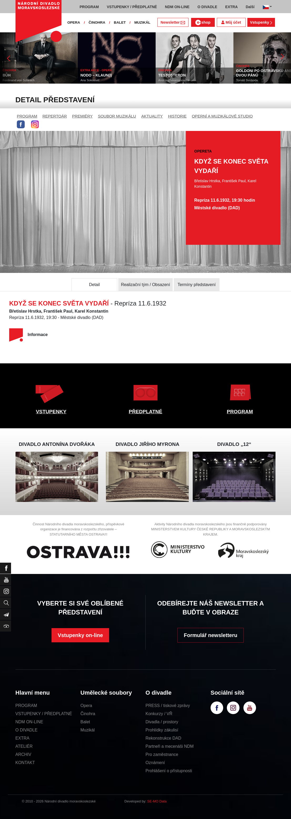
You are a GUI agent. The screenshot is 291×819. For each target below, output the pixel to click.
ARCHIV (23, 754)
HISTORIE (177, 116)
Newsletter (173, 22)
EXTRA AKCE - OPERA (96, 70)
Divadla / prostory (162, 722)
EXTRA (22, 738)
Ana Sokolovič (90, 80)
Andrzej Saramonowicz (173, 80)
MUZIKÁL (142, 22)
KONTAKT (25, 762)
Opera (86, 705)
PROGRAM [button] (89, 7)
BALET (120, 22)
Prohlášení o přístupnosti (169, 771)
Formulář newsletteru (210, 635)
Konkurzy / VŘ (159, 713)
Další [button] (250, 7)
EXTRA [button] (231, 7)
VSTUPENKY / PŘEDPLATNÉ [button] (132, 7)
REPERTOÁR (55, 116)
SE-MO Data (157, 801)
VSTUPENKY (51, 411)
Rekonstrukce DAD (163, 738)
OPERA (73, 22)
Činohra (87, 713)
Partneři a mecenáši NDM (170, 746)
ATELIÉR (24, 746)
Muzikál (87, 730)
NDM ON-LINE (29, 722)
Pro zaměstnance (162, 754)
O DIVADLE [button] (207, 7)
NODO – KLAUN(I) (96, 75)
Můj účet (231, 22)
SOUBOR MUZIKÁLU (117, 116)
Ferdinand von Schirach (18, 80)
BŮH (7, 75)
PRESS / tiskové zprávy (168, 705)
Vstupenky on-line (80, 635)
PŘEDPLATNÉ (145, 411)
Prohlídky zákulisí (162, 730)
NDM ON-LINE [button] (177, 7)
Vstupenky (261, 22)
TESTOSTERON (172, 75)
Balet (85, 722)
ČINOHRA (97, 22)
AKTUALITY (152, 116)
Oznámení (155, 762)
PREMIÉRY (82, 116)
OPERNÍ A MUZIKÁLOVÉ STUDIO (222, 116)
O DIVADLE (27, 730)
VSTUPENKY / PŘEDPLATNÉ (44, 713)
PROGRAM (27, 116)
